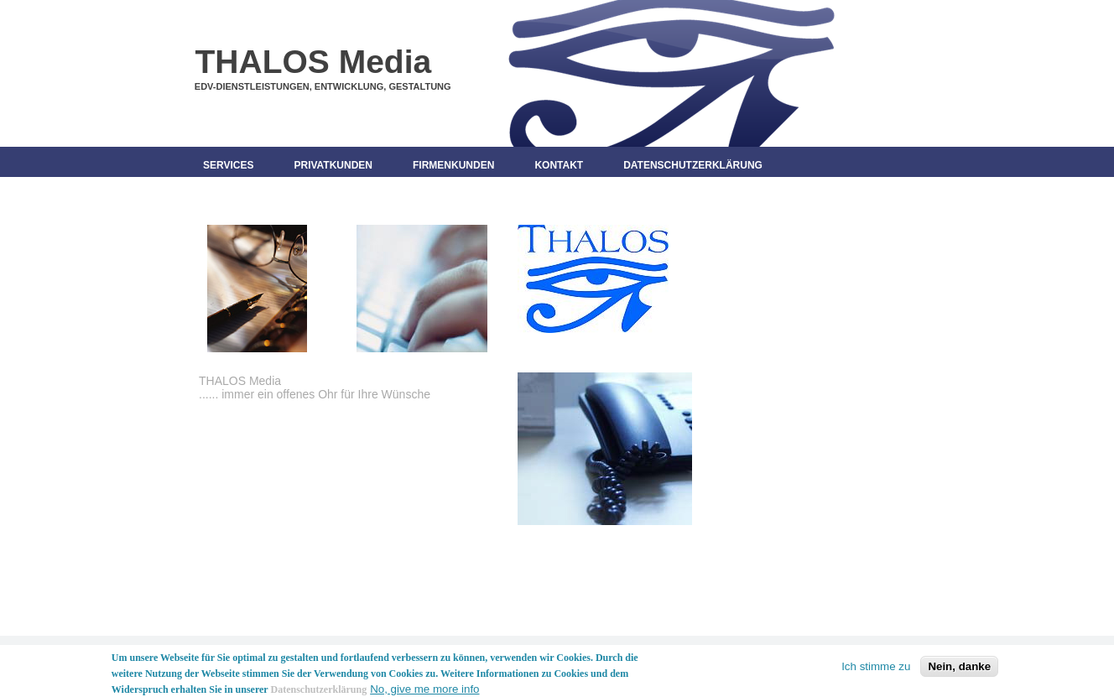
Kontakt (558, 165)
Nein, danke (959, 669)
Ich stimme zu (875, 669)
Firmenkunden (453, 165)
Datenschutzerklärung (693, 165)
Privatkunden (333, 165)
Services (228, 165)
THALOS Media (313, 62)
